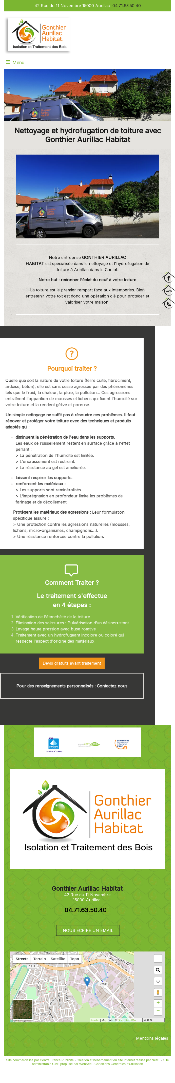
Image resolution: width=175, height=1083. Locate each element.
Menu (18, 62)
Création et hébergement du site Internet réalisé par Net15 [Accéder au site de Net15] (118, 1060)
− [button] (158, 1011)
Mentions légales (152, 1038)
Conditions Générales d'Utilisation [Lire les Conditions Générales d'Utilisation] (118, 1064)
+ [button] (158, 1003)
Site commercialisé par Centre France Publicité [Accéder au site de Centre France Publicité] (40, 1060)
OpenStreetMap (127, 1020)
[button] (158, 958)
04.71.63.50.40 (126, 5)
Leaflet (95, 1020)
